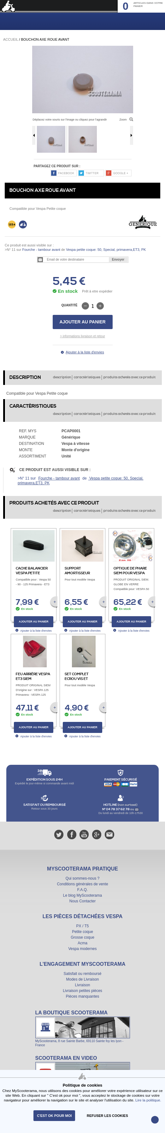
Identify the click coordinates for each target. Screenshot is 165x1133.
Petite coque (82, 931)
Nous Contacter (82, 901)
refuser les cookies (107, 1116)
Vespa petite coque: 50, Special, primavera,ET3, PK (105, 249)
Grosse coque (82, 937)
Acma (82, 943)
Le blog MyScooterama (82, 895)
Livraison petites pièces (82, 990)
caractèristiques (87, 377)
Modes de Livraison (82, 979)
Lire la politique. (148, 1100)
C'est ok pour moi (54, 1116)
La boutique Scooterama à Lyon (82, 1028)
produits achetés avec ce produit (129, 377)
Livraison (82, 985)
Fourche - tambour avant (41, 249)
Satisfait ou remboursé (82, 973)
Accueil (10, 39)
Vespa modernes (82, 949)
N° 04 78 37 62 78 (116, 809)
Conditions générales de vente (82, 884)
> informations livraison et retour (82, 336)
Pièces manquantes (82, 996)
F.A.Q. (82, 890)
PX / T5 (82, 926)
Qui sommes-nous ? (82, 878)
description (62, 377)
